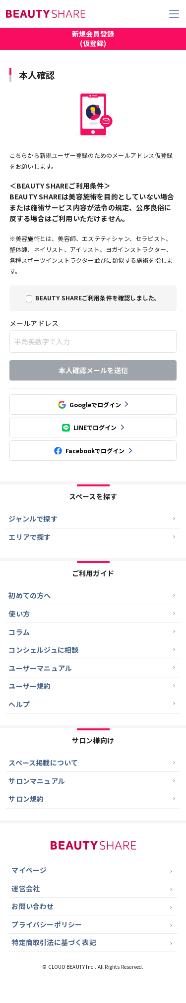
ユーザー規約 (30, 693)
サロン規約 (26, 809)
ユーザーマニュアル (40, 674)
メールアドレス (34, 323)
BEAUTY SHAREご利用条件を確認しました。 (97, 297)
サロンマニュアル (37, 791)
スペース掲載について (43, 772)
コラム (19, 637)
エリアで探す (30, 539)
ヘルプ (19, 712)
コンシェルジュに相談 (44, 656)
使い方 (19, 617)
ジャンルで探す (33, 520)
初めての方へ (30, 599)
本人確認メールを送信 (93, 371)
